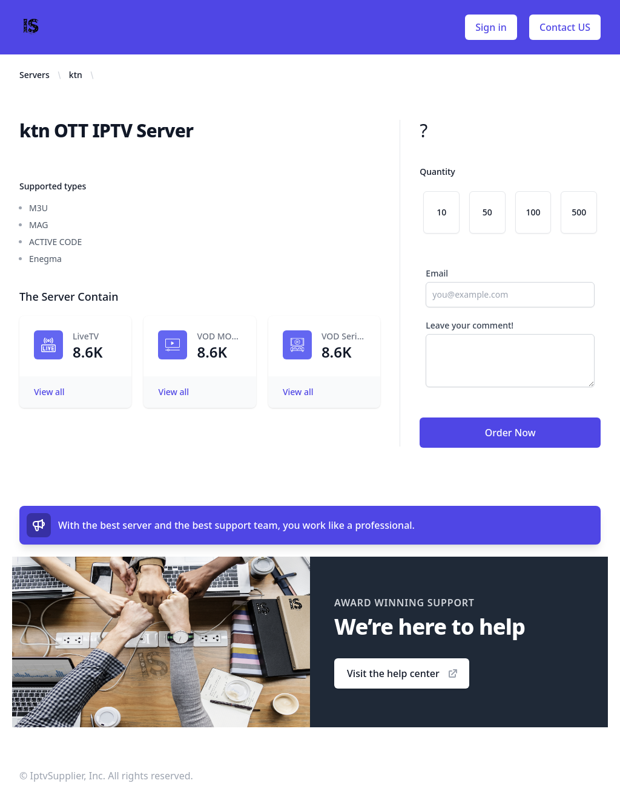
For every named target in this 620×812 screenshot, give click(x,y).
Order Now (510, 432)
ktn (75, 74)
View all (49, 392)
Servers (34, 74)
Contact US (564, 27)
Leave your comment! (469, 325)
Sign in (491, 27)
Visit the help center (403, 673)
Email (437, 273)
